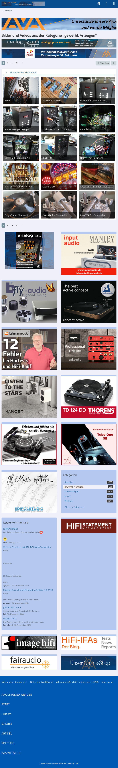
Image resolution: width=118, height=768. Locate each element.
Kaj (4, 614)
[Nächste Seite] (22, 63)
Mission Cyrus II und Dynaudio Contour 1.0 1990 (28, 590)
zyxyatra (6, 585)
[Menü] (114, 4)
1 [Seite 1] (3, 62)
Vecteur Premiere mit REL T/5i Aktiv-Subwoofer (27, 547)
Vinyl (5, 542)
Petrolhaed (8, 625)
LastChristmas (10, 528)
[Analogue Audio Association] (23, 4)
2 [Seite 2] (7, 62)
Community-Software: (59, 763)
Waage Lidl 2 (9, 618)
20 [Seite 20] (17, 62)
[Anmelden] (106, 4)
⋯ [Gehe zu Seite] (12, 62)
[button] (113, 63)
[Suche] (99, 4)
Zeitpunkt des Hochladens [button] (23, 72)
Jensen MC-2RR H (12, 607)
